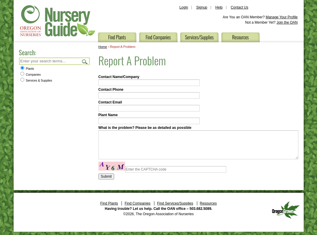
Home (102, 46)
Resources (240, 37)
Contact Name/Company (119, 77)
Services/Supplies (199, 37)
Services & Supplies (36, 80)
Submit (106, 176)
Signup (201, 7)
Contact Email (110, 102)
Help (219, 7)
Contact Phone (111, 89)
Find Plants (117, 37)
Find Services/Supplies (175, 203)
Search (85, 61)
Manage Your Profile (281, 17)
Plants (27, 68)
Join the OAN (286, 22)
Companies (30, 74)
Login (183, 7)
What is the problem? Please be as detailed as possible (145, 128)
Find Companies (158, 37)
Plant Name (108, 115)
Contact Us (239, 7)
